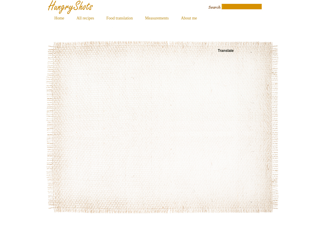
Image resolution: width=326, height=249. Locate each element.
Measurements (157, 18)
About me (189, 18)
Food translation (119, 18)
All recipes (85, 18)
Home (59, 18)
